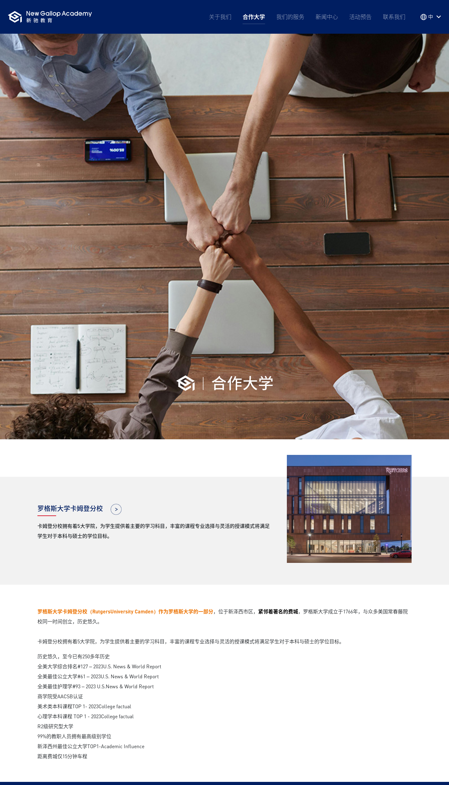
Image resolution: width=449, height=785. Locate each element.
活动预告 (360, 16)
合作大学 (254, 16)
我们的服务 (290, 16)
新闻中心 (327, 16)
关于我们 (220, 16)
